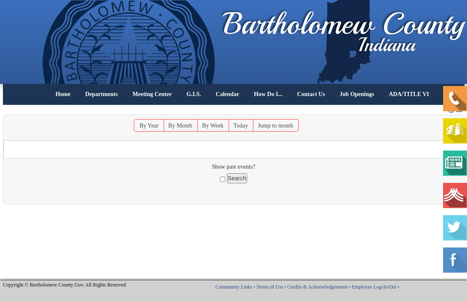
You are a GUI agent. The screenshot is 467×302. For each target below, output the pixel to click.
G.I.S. (193, 94)
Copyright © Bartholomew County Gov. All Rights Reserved (64, 285)
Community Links (233, 287)
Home (62, 94)
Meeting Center (152, 94)
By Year (148, 125)
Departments (101, 94)
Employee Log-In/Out (374, 287)
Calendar (227, 94)
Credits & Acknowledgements (317, 287)
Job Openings (357, 94)
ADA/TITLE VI (409, 94)
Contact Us (311, 94)
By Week (213, 125)
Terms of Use (269, 287)
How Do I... (268, 94)
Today (240, 125)
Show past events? (233, 167)
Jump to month (275, 125)
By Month (180, 125)
